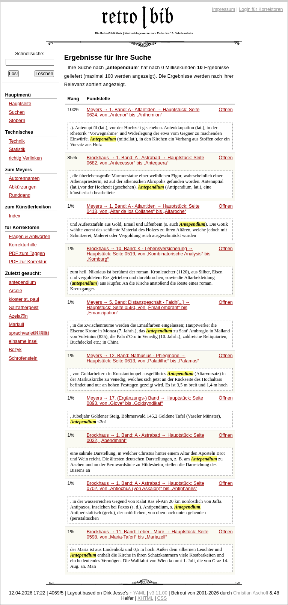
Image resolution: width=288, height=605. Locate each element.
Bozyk (15, 349)
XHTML (145, 598)
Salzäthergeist (23, 307)
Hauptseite (20, 103)
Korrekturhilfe (22, 244)
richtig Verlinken (25, 158)
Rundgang (19, 195)
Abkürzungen (22, 187)
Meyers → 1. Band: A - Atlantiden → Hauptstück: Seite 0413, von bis (143, 209)
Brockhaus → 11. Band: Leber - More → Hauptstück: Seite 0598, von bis (147, 534)
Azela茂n (18, 316)
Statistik (17, 149)
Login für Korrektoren (261, 9)
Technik (16, 141)
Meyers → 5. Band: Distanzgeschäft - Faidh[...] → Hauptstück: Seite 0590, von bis (138, 307)
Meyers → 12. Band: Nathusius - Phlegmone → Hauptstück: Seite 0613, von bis (143, 358)
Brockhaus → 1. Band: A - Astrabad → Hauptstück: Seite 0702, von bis (145, 486)
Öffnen (226, 109)
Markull (16, 324)
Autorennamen (24, 178)
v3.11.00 (158, 593)
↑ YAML (138, 593)
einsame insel (23, 341)
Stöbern (17, 120)
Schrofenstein (23, 358)
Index (14, 216)
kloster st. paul (24, 299)
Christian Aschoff (250, 593)
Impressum (223, 9)
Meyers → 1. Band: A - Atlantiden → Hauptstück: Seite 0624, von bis (143, 112)
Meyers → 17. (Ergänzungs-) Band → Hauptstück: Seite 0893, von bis (145, 400)
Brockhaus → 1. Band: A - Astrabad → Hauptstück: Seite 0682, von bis (145, 160)
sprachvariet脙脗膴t (29, 333)
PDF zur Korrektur (28, 261)
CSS (162, 598)
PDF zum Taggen (27, 253)
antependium (22, 282)
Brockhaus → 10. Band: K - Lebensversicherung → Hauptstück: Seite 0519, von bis (149, 254)
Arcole (15, 290)
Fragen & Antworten (29, 236)
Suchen (16, 112)
